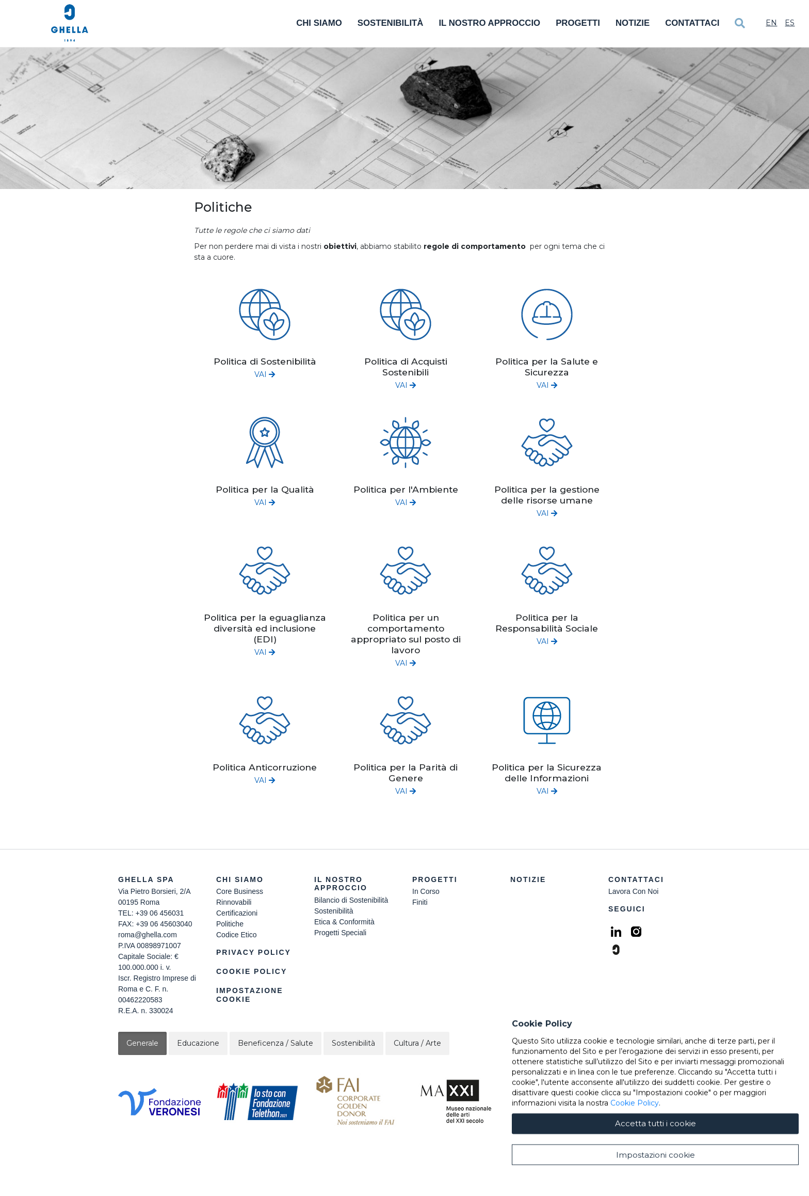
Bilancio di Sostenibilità (351, 900)
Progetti (578, 23)
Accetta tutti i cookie (655, 1179)
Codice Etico (236, 935)
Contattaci (692, 23)
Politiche (230, 924)
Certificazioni (236, 913)
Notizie (633, 23)
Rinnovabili (233, 902)
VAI (264, 374)
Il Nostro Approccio (489, 23)
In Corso (426, 891)
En (771, 22)
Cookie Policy (251, 971)
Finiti (420, 902)
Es (790, 22)
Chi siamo (240, 879)
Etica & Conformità (344, 922)
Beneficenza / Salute (275, 1043)
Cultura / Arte (417, 1043)
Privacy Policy (253, 952)
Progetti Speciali (340, 933)
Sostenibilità (391, 23)
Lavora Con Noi (633, 891)
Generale (142, 1043)
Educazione (198, 1043)
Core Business (239, 891)
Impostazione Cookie (249, 994)
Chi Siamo (319, 23)
